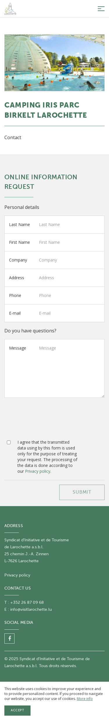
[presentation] (48, 420)
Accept (17, 710)
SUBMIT (82, 492)
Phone (15, 295)
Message (17, 348)
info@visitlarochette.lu (31, 609)
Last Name (19, 224)
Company (18, 260)
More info (85, 698)
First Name (19, 242)
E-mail (15, 313)
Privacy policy (37, 471)
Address (16, 277)
